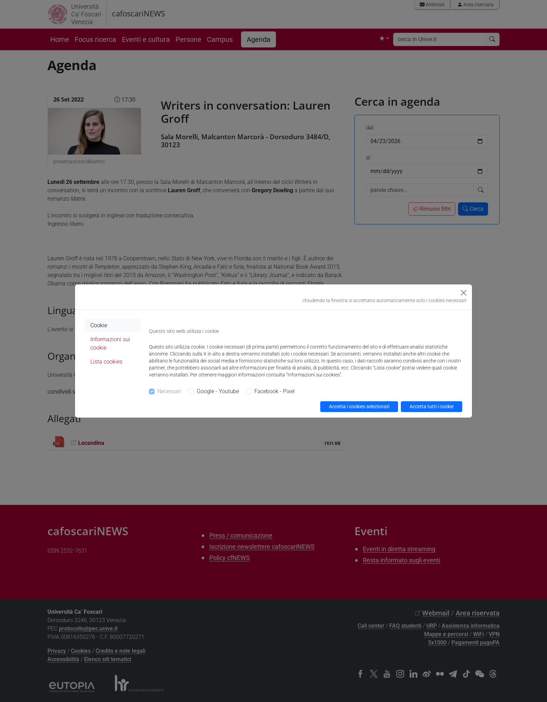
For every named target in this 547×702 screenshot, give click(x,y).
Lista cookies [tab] (106, 361)
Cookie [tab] (98, 325)
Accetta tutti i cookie (432, 406)
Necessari (169, 391)
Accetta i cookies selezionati (359, 406)
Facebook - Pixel (274, 391)
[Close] (463, 292)
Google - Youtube (218, 391)
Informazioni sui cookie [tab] (110, 343)
